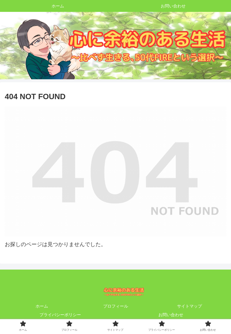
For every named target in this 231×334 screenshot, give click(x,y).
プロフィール (115, 306)
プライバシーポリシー (60, 314)
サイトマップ (189, 306)
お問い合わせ (170, 314)
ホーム (42, 306)
